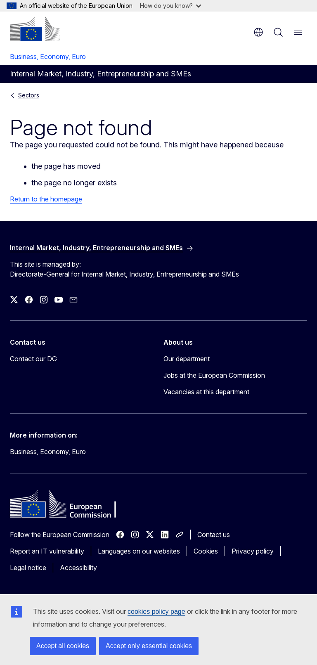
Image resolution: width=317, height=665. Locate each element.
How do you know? (170, 5)
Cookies (206, 551)
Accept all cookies (62, 645)
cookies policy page (156, 611)
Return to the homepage (46, 199)
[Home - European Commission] (35, 29)
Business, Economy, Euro (48, 56)
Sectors (28, 95)
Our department (186, 359)
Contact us (213, 534)
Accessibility (78, 567)
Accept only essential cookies (149, 645)
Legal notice (28, 567)
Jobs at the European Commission (214, 375)
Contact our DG (33, 359)
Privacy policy (253, 551)
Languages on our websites (139, 551)
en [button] (258, 32)
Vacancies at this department (206, 392)
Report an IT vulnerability (47, 551)
